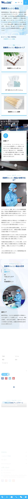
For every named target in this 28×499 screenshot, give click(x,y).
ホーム (5, 37)
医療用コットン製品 (9, 39)
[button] (15, 165)
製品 (9, 37)
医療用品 (13, 37)
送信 (6, 375)
